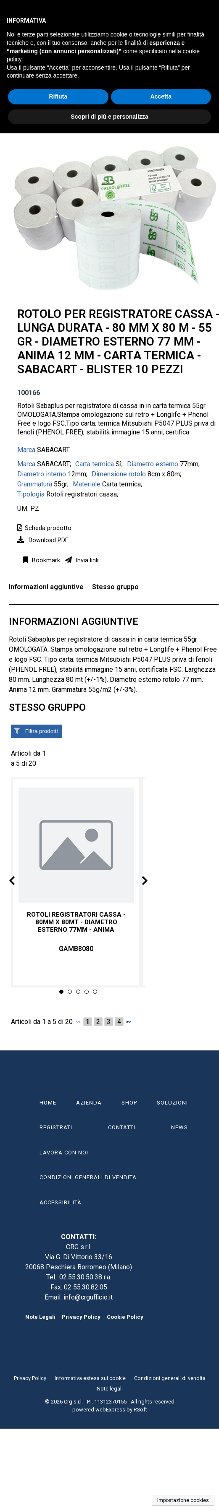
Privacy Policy (81, 1317)
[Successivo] (128, 1021)
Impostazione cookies (183, 1500)
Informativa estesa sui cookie (90, 1378)
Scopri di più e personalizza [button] (109, 116)
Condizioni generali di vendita (170, 1378)
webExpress (110, 1409)
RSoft (140, 1409)
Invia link (86, 560)
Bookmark (45, 560)
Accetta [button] (161, 96)
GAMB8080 (76, 949)
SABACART (53, 450)
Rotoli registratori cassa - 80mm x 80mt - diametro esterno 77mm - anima (76, 921)
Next (138, 882)
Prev (18, 882)
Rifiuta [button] (58, 96)
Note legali (110, 1388)
